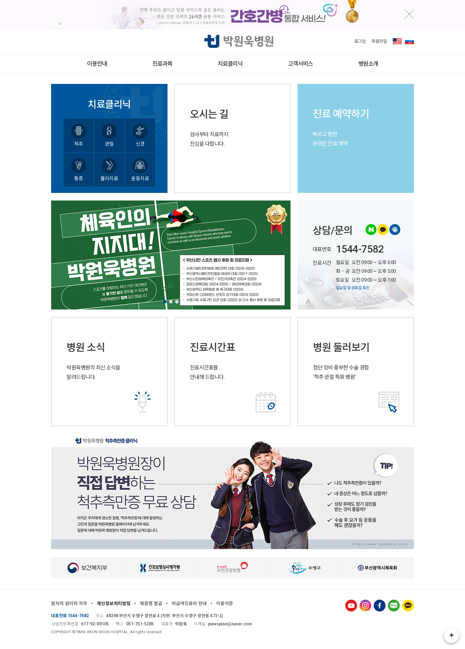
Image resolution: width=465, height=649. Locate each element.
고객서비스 (300, 63)
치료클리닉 (230, 63)
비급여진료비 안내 (189, 603)
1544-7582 (360, 249)
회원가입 (379, 41)
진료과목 (162, 63)
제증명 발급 (151, 603)
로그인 (360, 41)
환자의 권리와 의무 (69, 603)
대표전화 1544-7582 (70, 615)
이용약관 (224, 603)
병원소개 (368, 63)
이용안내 (97, 63)
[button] (54, 23)
